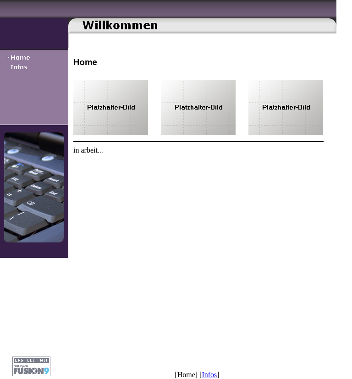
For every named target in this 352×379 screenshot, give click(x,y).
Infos (209, 375)
